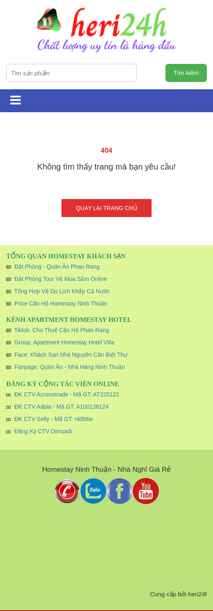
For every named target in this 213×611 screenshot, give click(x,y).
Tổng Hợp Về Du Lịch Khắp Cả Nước (62, 291)
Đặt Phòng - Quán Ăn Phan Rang (57, 266)
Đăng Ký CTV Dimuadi (43, 431)
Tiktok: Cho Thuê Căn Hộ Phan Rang (61, 330)
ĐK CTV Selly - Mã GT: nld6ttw (53, 419)
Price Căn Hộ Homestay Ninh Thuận (60, 303)
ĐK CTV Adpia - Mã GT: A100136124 (61, 406)
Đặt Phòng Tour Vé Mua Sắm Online (60, 279)
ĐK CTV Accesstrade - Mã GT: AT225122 (66, 394)
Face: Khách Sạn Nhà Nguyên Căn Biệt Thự (70, 354)
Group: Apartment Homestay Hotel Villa (64, 342)
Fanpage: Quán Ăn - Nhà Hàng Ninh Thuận (69, 367)
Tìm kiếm (186, 72)
